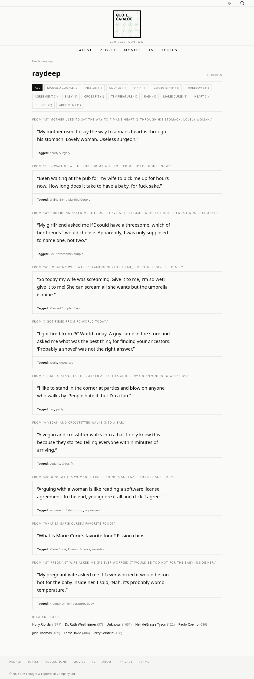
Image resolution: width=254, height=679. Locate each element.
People (108, 50)
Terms (144, 662)
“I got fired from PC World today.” (76, 321)
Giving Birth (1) (166, 87)
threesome (64, 254)
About (107, 662)
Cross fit (67, 463)
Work (53, 362)
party (60, 409)
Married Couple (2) (62, 87)
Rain (76, 308)
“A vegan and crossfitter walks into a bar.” (84, 422)
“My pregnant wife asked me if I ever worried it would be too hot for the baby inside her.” (130, 563)
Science (85, 549)
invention (99, 549)
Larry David (77, 633)
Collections (56, 662)
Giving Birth (57, 199)
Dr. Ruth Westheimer (84, 624)
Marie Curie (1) (175, 96)
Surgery (64, 153)
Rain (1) (150, 96)
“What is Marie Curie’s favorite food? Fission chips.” (92, 535)
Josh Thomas (46, 633)
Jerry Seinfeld (107, 633)
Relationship (74, 510)
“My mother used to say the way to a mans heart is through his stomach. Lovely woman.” (128, 119)
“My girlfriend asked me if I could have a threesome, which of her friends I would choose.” (131, 213)
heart (53, 153)
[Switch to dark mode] (229, 3)
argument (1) (70, 105)
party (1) (140, 87)
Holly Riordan (46, 624)
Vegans (54, 463)
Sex (51, 254)
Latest (84, 50)
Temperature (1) (124, 96)
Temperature (75, 603)
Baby (90, 603)
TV (151, 50)
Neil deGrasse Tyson (155, 624)
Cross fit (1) (94, 96)
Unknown (119, 624)
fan (51, 409)
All (37, 87)
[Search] (242, 3)
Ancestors (66, 362)
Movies (132, 50)
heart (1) (201, 96)
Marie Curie (57, 549)
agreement (93, 510)
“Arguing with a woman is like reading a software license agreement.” (110, 477)
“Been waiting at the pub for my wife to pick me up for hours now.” (107, 166)
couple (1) (117, 87)
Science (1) (43, 105)
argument (56, 510)
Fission (73, 549)
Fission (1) (93, 87)
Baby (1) (71, 96)
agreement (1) (46, 96)
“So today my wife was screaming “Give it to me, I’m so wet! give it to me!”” (113, 267)
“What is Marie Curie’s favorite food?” (79, 524)
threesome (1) (197, 87)
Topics (169, 50)
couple (78, 254)
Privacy (125, 662)
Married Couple (79, 199)
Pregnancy (57, 603)
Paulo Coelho (192, 624)
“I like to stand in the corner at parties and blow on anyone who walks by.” (116, 376)
